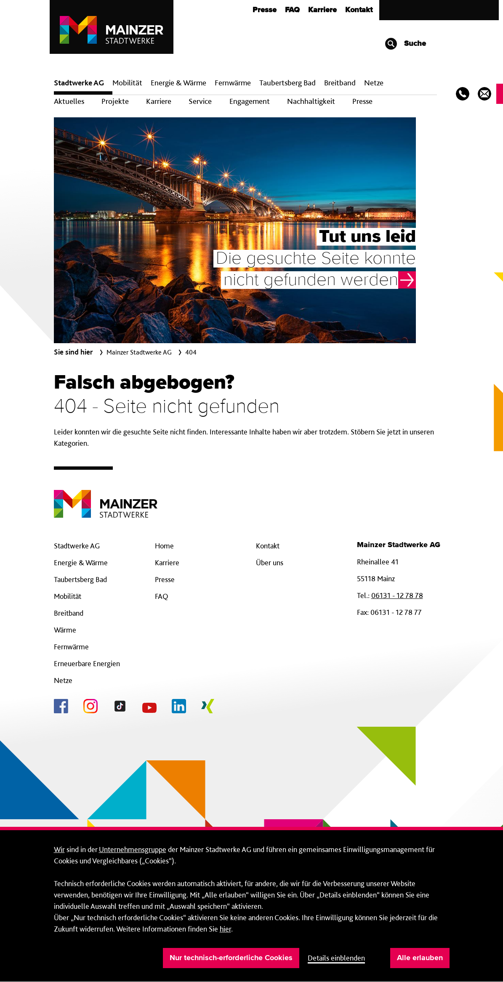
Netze (373, 82)
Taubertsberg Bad (287, 82)
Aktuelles (69, 101)
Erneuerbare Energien (87, 663)
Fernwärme (71, 646)
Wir (59, 849)
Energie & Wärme (178, 82)
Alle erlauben (420, 958)
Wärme (65, 629)
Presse (265, 10)
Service (200, 101)
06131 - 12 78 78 (397, 595)
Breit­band (340, 82)
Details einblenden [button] (336, 957)
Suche (405, 43)
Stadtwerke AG (79, 82)
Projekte (115, 101)
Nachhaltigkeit (311, 101)
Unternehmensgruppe (132, 849)
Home (164, 545)
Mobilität (127, 82)
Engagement (249, 101)
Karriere (322, 10)
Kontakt (359, 10)
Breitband (68, 613)
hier (225, 928)
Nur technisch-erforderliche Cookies (231, 958)
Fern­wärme (233, 82)
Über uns (269, 562)
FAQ (292, 10)
